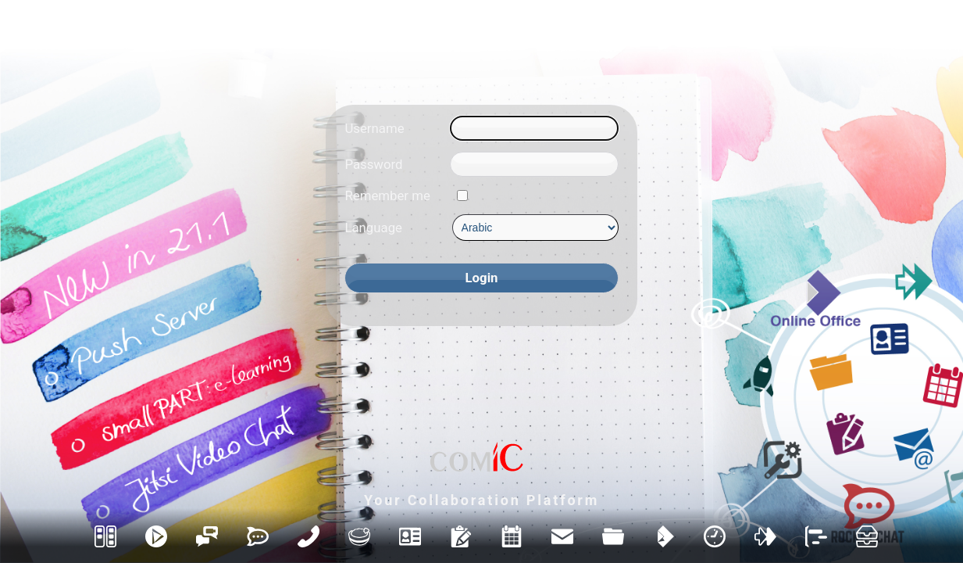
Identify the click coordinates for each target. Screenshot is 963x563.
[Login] (481, 278)
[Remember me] (462, 195)
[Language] (535, 227)
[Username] (534, 128)
